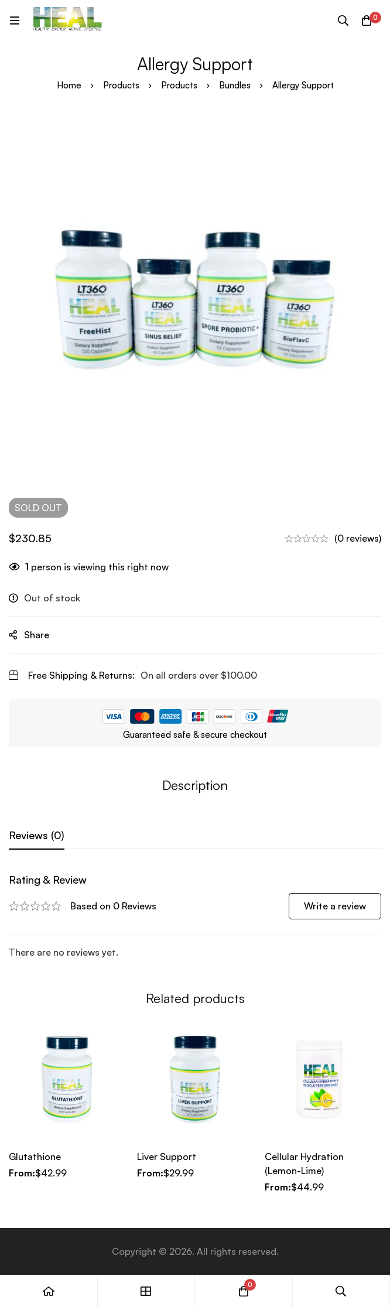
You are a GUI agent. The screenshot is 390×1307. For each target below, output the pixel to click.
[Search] (343, 20)
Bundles (235, 85)
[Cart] (366, 20)
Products (121, 85)
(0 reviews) (357, 538)
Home (69, 85)
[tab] (36, 835)
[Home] (49, 1291)
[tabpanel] (195, 916)
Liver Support (166, 1156)
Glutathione (35, 1156)
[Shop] (147, 1291)
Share (36, 635)
